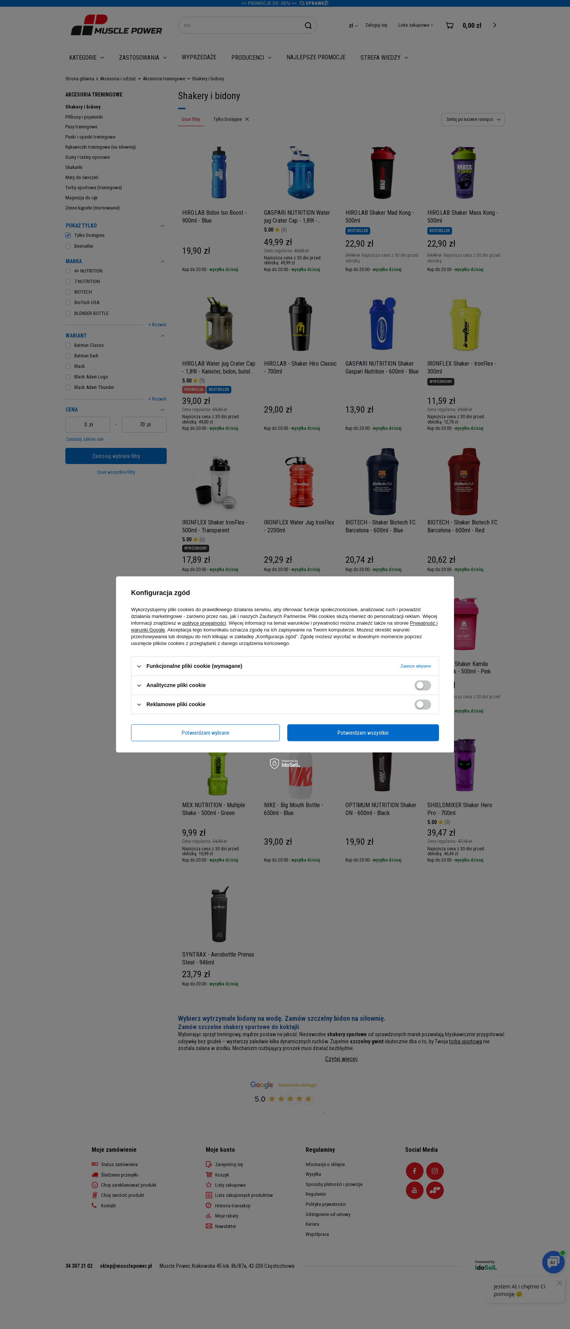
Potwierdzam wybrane (205, 733)
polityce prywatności (204, 623)
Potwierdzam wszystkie (363, 733)
